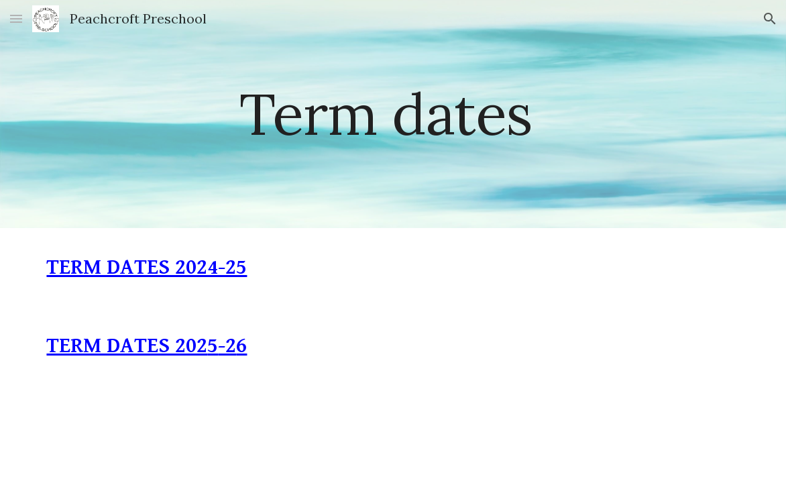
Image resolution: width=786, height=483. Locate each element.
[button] (16, 18)
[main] (393, 114)
